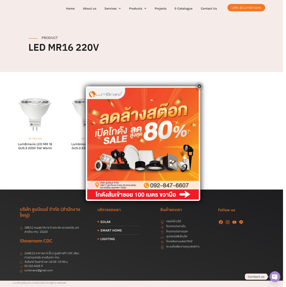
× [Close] (199, 86)
